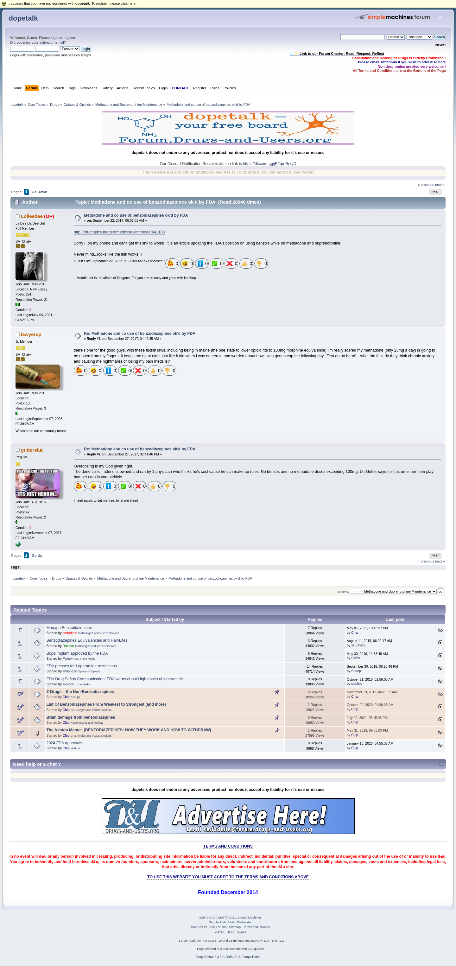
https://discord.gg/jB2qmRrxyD (269, 164)
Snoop (356, 671)
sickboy (68, 684)
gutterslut (32, 450)
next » (440, 185)
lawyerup (31, 334)
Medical (75, 748)
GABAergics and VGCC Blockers (98, 633)
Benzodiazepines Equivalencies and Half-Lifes (87, 640)
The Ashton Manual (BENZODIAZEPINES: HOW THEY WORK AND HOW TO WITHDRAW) (129, 730)
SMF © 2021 (227, 917)
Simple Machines (250, 917)
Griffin (355, 658)
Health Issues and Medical (87, 722)
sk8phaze (358, 645)
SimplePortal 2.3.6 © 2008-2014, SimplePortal (228, 957)
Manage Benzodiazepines (69, 628)
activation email (51, 42)
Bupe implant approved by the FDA (77, 653)
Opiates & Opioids (89, 671)
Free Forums (217, 927)
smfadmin (70, 633)
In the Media (88, 658)
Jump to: (343, 591)
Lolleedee (32, 216)
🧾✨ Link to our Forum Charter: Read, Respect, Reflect (337, 53)
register (69, 38)
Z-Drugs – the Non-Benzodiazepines (80, 692)
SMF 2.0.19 (207, 917)
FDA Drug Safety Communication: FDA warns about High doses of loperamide (115, 679)
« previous (426, 185)
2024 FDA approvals (64, 743)
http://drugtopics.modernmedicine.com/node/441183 (119, 232)
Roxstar (68, 646)
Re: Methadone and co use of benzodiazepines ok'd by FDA (139, 333)
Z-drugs (75, 697)
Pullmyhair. (71, 658)
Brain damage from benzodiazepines (81, 717)
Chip (354, 632)
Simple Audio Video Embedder (230, 922)
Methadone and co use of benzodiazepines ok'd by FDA (136, 215)
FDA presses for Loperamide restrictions (82, 666)
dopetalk (23, 18)
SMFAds (197, 927)
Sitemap (235, 927)
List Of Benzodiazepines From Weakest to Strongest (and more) (106, 704)
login (54, 38)
